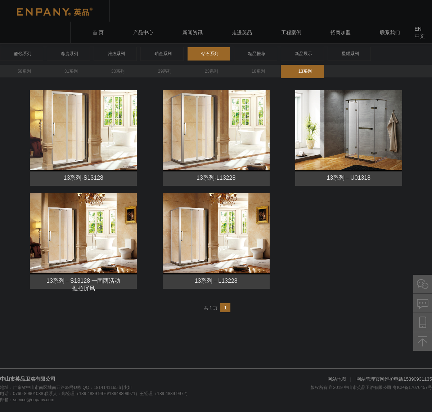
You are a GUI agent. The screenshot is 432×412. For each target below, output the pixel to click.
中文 (420, 36)
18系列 (258, 71)
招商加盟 (340, 32)
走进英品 (242, 32)
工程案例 (291, 32)
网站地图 (337, 379)
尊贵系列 (69, 53)
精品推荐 (256, 53)
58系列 (24, 71)
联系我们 (390, 32)
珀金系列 (163, 53)
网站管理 (365, 379)
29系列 (164, 71)
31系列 (71, 71)
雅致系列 (116, 53)
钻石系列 (210, 53)
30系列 (118, 71)
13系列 (305, 71)
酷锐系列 (22, 53)
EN (418, 29)
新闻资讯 (193, 32)
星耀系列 (350, 53)
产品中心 (143, 32)
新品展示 (303, 53)
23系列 (211, 71)
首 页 (98, 32)
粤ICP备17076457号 (412, 387)
